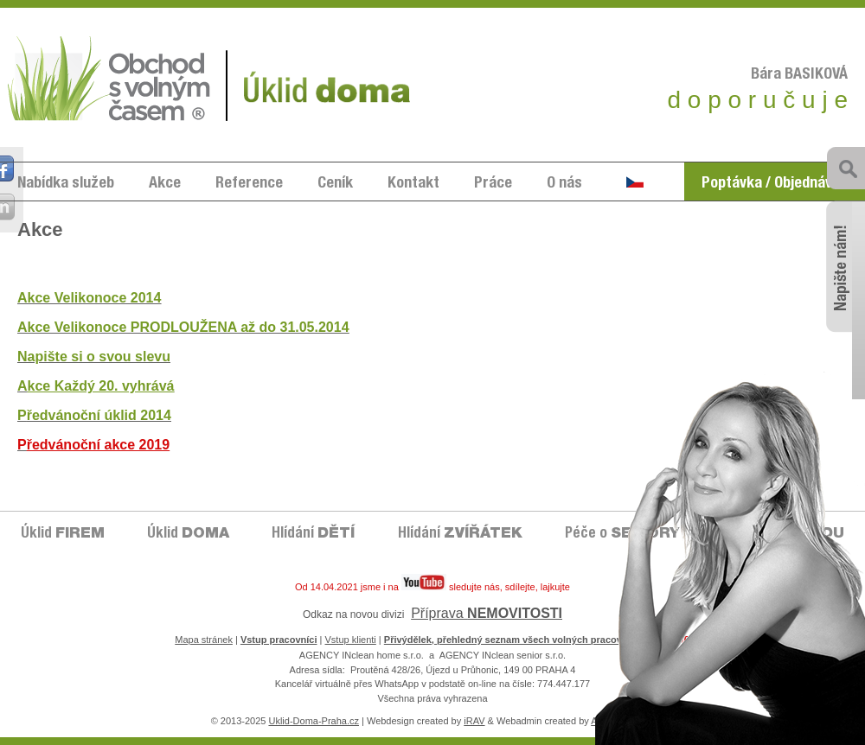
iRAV (474, 721)
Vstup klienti (350, 639)
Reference (249, 184)
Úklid (63, 534)
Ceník (335, 184)
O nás (564, 184)
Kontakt (413, 184)
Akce (165, 184)
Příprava (486, 613)
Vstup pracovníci (278, 639)
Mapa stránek (204, 639)
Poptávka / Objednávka (775, 184)
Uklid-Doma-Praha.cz (313, 721)
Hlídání (313, 534)
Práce (493, 184)
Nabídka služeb (65, 184)
